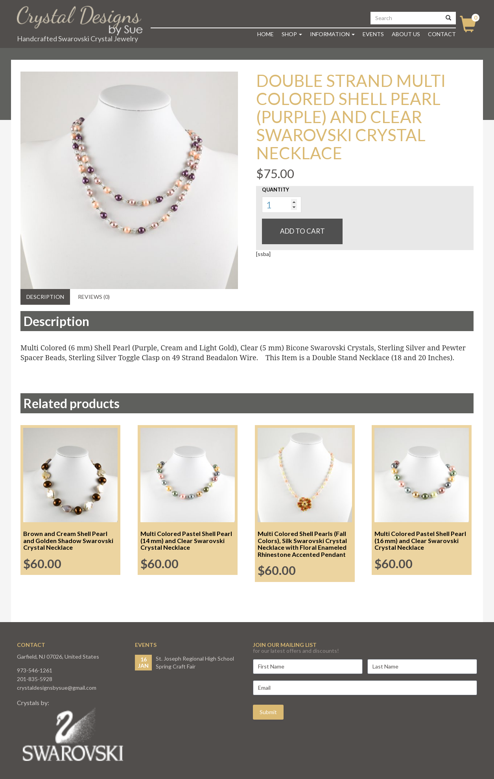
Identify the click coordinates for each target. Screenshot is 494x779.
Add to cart (302, 231)
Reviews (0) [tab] (94, 296)
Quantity (275, 189)
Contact (442, 34)
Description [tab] (45, 296)
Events (373, 34)
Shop (292, 34)
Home (265, 34)
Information (332, 34)
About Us (406, 34)
